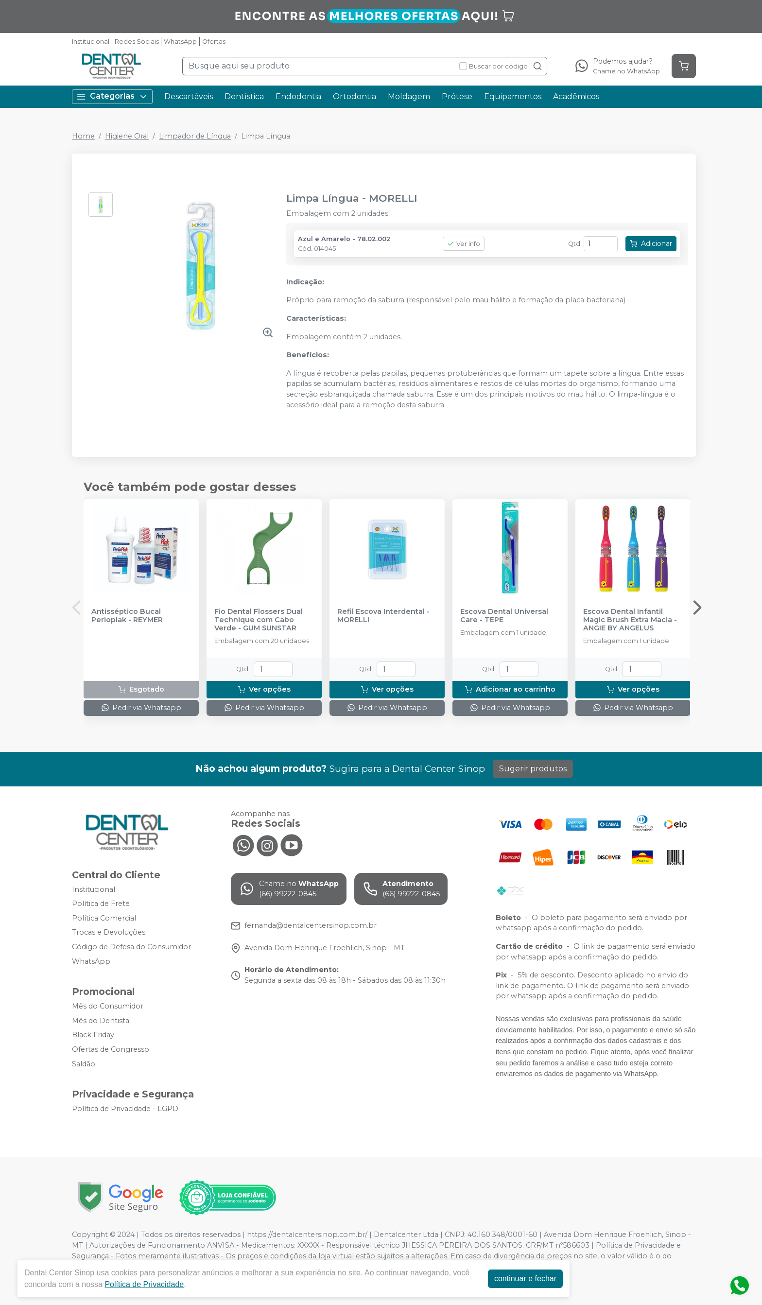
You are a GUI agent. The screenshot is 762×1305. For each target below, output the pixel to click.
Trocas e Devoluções (108, 932)
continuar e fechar (525, 1278)
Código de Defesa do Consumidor (131, 946)
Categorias (112, 96)
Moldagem (409, 96)
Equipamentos (512, 96)
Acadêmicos (576, 96)
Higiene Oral (127, 136)
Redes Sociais (137, 41)
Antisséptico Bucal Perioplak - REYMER (127, 616)
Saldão (83, 1064)
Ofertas (213, 41)
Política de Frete (101, 903)
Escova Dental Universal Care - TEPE (504, 616)
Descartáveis (188, 96)
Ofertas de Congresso (110, 1049)
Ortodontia (354, 96)
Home (83, 136)
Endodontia (298, 96)
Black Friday (93, 1035)
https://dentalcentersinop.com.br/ (307, 1234)
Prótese (457, 96)
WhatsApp (180, 41)
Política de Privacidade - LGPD (125, 1109)
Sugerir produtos (533, 768)
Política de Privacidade (144, 1284)
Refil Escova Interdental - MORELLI (383, 616)
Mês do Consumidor (107, 1006)
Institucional (90, 41)
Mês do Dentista (100, 1020)
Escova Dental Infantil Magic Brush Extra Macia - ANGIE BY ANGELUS (630, 620)
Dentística (244, 96)
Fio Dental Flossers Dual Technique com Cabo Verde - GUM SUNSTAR (258, 620)
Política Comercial (104, 918)
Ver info (463, 243)
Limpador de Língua (195, 136)
